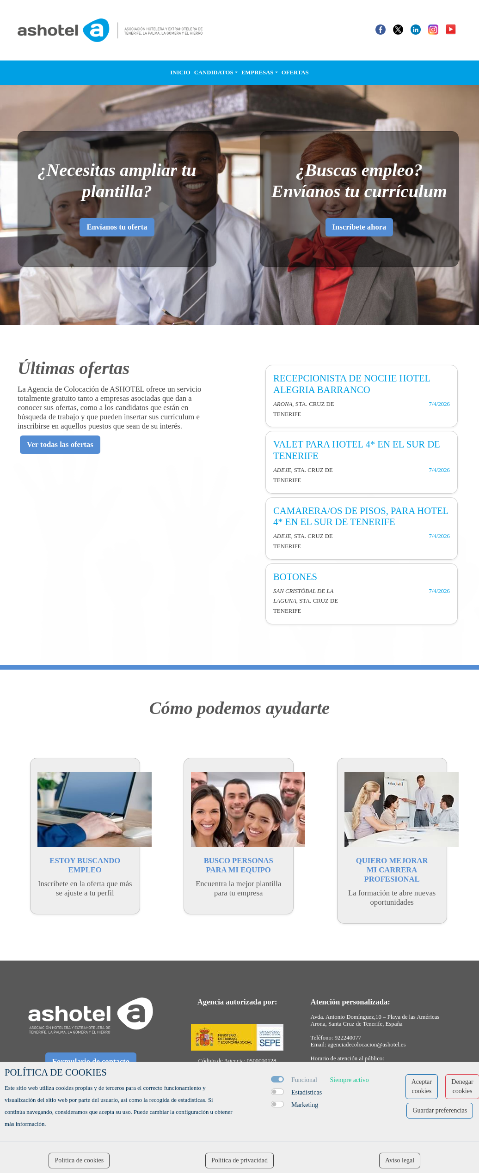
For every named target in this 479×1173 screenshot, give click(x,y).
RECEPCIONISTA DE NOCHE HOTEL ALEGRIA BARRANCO (351, 384)
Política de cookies (79, 1160)
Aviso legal (399, 1160)
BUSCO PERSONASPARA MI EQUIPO (238, 865)
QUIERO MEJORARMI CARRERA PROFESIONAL (392, 869)
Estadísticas (306, 1092)
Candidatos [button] (213, 72)
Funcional (304, 1079)
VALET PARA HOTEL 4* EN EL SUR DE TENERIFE (356, 450)
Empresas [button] (257, 72)
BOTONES (295, 577)
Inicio (180, 72)
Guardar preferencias (439, 1110)
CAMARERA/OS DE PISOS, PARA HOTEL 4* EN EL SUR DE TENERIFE (360, 516)
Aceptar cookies (421, 1086)
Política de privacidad (239, 1160)
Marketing (304, 1104)
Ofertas (295, 72)
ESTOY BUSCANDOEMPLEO (84, 865)
